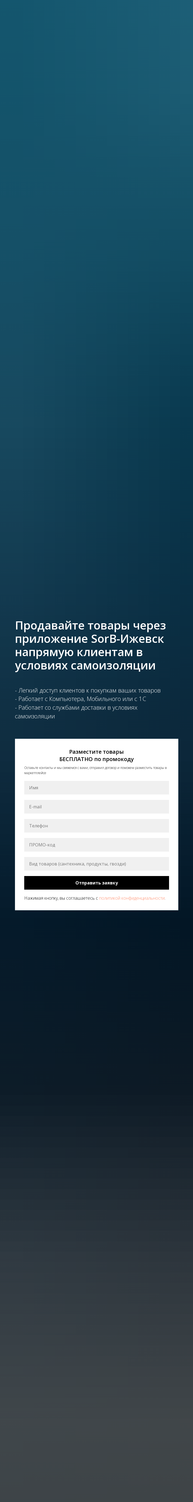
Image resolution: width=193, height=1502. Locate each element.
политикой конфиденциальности (132, 898)
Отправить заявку (96, 883)
